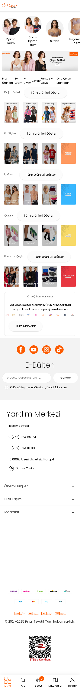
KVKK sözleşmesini (21, 387)
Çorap (36, 81)
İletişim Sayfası (19, 426)
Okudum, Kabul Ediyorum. (36, 387)
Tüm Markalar (25, 326)
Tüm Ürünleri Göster (46, 93)
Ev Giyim (18, 81)
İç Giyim (27, 81)
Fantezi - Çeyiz (47, 81)
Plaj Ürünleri (7, 81)
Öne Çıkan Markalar (64, 81)
